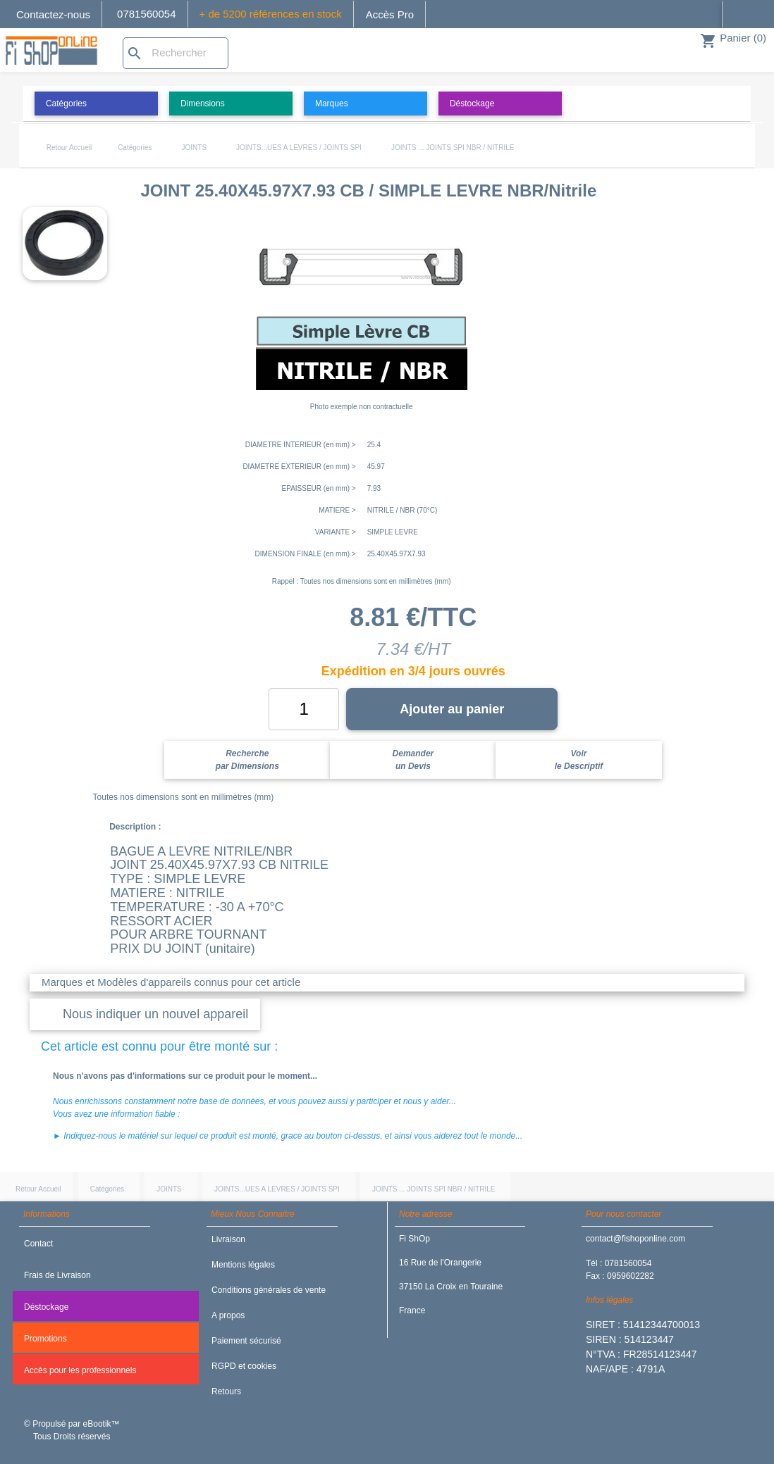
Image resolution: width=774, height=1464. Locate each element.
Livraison (228, 1239)
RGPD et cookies (243, 1366)
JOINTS (194, 147)
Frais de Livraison (57, 1275)
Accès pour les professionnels (80, 1370)
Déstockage (46, 1307)
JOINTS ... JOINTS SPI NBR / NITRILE (452, 147)
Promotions (45, 1339)
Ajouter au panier (452, 709)
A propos (228, 1315)
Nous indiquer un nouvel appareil (155, 1014)
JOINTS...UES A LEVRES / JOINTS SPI (299, 147)
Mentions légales (243, 1265)
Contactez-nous (53, 14)
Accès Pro (390, 14)
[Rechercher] (175, 53)
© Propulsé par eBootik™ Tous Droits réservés (72, 1430)
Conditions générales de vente (268, 1290)
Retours (226, 1391)
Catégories (135, 147)
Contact (38, 1244)
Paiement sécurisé (246, 1341)
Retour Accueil (69, 147)
